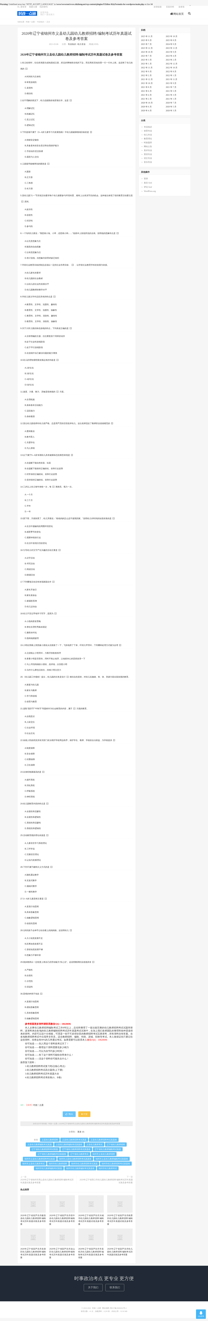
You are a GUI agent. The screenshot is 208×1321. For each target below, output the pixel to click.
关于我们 (93, 1290)
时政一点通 (27, 16)
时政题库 (148, 146)
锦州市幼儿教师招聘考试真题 (84, 1167)
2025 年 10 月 (172, 39)
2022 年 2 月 (146, 78)
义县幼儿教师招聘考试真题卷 (104, 1143)
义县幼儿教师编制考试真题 (39, 1148)
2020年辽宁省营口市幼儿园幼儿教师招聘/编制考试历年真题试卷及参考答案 (106, 1184)
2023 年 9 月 (171, 55)
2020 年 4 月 (146, 114)
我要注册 (33, 9)
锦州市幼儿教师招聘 (58, 1167)
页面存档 (170, 9)
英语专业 (148, 157)
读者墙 (181, 9)
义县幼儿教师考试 (94, 1148)
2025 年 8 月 (171, 43)
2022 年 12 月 (172, 67)
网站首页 (177, 16)
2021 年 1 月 (171, 102)
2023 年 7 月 (146, 59)
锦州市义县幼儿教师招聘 (104, 1157)
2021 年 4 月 (146, 98)
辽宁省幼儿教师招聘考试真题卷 (76, 1152)
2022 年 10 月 (172, 71)
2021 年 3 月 (171, 98)
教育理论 (148, 142)
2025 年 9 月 (146, 43)
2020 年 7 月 (171, 106)
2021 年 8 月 (146, 90)
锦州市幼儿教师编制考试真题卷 (80, 1171)
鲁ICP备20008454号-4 (118, 1311)
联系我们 (115, 1290)
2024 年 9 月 (171, 47)
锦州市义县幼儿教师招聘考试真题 (40, 1162)
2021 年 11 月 (171, 82)
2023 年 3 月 (146, 63)
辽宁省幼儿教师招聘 (116, 1148)
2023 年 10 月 (147, 55)
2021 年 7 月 (171, 90)
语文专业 (148, 161)
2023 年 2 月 (171, 63)
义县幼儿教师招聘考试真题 (74, 1143)
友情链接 (158, 9)
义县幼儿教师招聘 (50, 1143)
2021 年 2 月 (146, 102)
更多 (79, 1135)
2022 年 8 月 (171, 75)
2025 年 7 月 (146, 47)
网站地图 (105, 1311)
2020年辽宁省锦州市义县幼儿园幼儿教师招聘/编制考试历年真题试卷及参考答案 (89, 1127)
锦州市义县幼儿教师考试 (33, 1167)
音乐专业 (148, 165)
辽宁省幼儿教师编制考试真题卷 (52, 1157)
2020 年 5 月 (171, 110)
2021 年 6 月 (146, 94)
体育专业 (148, 134)
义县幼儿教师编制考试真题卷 (69, 1148)
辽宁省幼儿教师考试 (79, 1157)
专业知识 (40, 25)
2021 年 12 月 (147, 82)
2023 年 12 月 (147, 51)
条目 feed (148, 186)
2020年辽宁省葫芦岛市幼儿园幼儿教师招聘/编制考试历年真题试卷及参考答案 (120, 1255)
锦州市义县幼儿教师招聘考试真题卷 (75, 1162)
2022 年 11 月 (147, 71)
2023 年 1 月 (146, 67)
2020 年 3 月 (171, 114)
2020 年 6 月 (146, 110)
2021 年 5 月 (171, 94)
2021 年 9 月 (171, 86)
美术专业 (148, 153)
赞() (69, 1117)
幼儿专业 (81, 47)
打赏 (84, 1117)
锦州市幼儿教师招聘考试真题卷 (116, 1167)
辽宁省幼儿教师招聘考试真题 (45, 1152)
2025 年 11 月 (147, 39)
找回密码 (44, 9)
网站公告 (148, 149)
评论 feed (148, 190)
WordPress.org (150, 194)
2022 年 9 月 (146, 75)
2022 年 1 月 (171, 78)
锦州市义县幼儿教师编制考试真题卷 (112, 1162)
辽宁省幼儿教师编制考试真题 (108, 1152)
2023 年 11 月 (171, 51)
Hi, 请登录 (21, 9)
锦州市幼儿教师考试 (108, 1171)
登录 (146, 182)
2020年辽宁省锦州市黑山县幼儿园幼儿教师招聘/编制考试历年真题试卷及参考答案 (47, 1184)
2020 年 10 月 (147, 106)
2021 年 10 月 (147, 86)
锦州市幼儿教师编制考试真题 (49, 1171)
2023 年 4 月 (171, 59)
